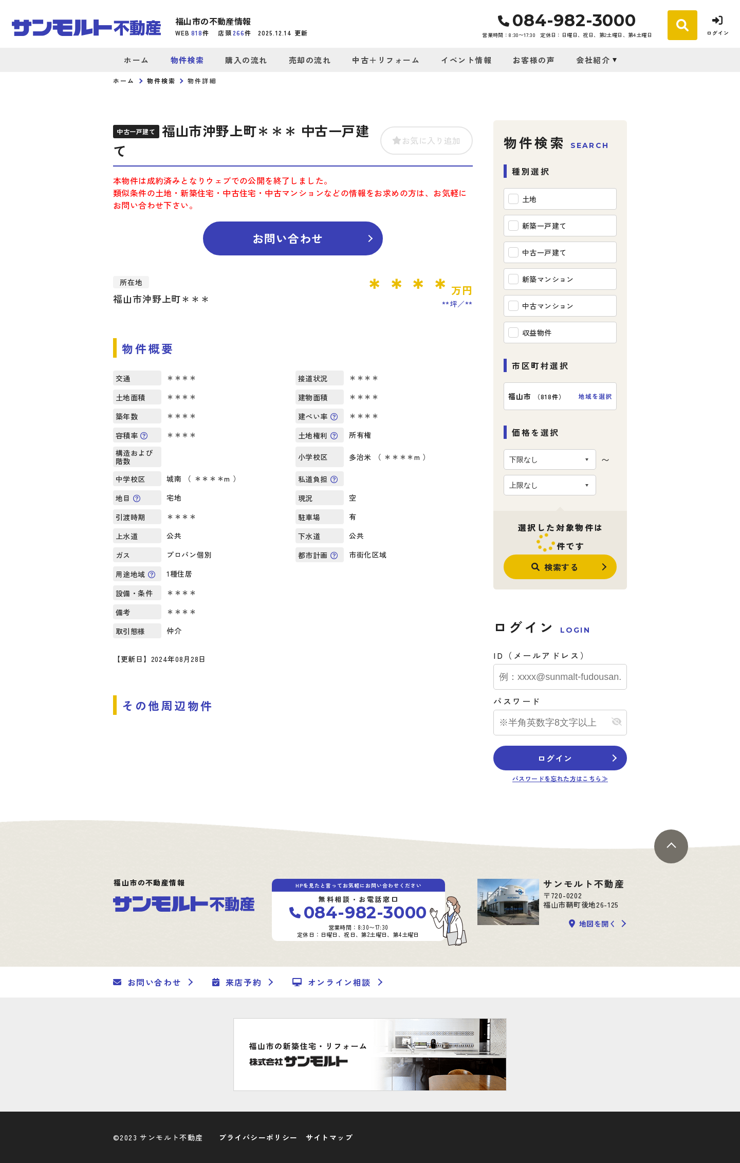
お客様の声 (534, 59)
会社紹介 (593, 59)
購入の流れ (246, 59)
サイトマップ (329, 1137)
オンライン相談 (331, 982)
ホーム (137, 59)
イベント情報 (466, 59)
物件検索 (188, 59)
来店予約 (237, 982)
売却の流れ (310, 59)
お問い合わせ (288, 238)
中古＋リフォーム (386, 59)
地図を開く (592, 923)
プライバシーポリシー (258, 1137)
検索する (555, 567)
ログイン (555, 758)
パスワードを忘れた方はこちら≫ (560, 778)
